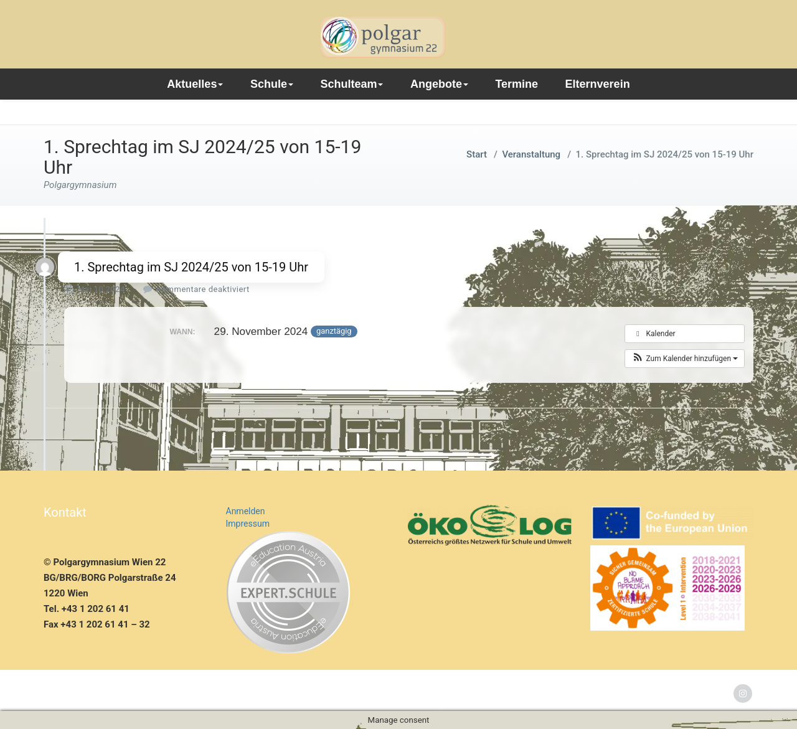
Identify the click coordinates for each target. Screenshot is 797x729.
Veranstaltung (531, 154)
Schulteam (351, 84)
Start (476, 154)
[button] (684, 358)
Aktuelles (195, 84)
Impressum (248, 524)
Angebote (439, 84)
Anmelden (245, 511)
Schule (271, 84)
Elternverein (597, 84)
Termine (516, 84)
